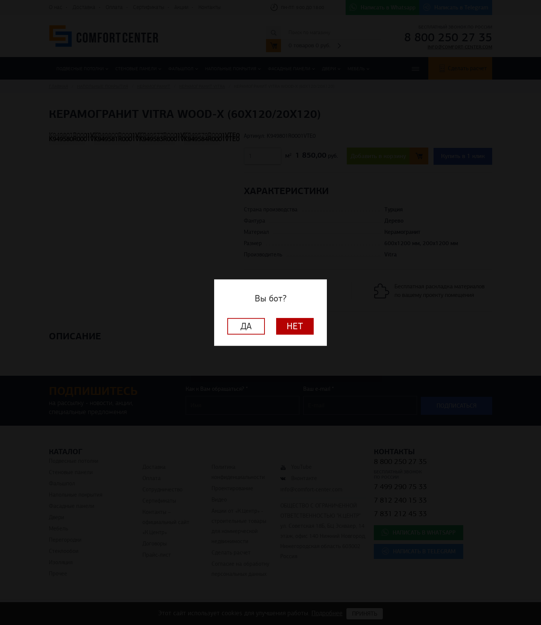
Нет (295, 326)
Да (246, 326)
